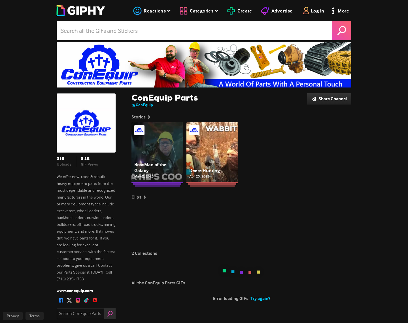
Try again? (260, 298)
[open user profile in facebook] (61, 300)
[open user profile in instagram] (78, 300)
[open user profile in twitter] (69, 300)
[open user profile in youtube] (95, 300)
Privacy (13, 316)
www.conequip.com (75, 290)
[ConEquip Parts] (204, 64)
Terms (34, 316)
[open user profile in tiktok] (86, 300)
